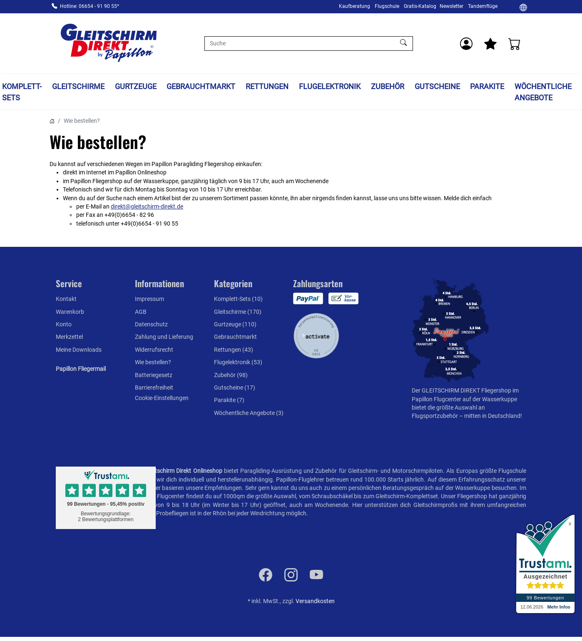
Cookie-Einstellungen (162, 398)
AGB (141, 311)
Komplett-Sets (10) (238, 299)
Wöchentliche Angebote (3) (249, 413)
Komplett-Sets (22, 92)
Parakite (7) (229, 400)
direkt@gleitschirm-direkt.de (147, 206)
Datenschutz (151, 324)
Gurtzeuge (136, 86)
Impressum (149, 299)
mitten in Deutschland (492, 415)
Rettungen (267, 86)
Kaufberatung (354, 6)
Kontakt (66, 299)
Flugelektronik (330, 86)
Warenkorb (70, 311)
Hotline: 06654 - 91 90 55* (89, 6)
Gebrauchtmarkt (201, 86)
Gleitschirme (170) (237, 311)
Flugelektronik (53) (238, 362)
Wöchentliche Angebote (543, 92)
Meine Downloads (79, 349)
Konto (64, 324)
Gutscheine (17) (234, 387)
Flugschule (387, 6)
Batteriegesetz (153, 375)
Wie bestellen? (153, 362)
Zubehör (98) (231, 375)
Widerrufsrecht (154, 349)
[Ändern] (523, 7)
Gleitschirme (78, 86)
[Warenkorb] (514, 44)
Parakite (487, 86)
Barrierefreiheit (154, 387)
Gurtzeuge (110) (235, 324)
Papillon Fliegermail (81, 368)
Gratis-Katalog (420, 6)
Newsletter (451, 6)
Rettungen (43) (233, 349)
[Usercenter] (466, 44)
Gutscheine (437, 86)
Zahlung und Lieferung (164, 336)
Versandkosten (315, 601)
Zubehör (387, 86)
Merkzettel (69, 336)
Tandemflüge (482, 6)
